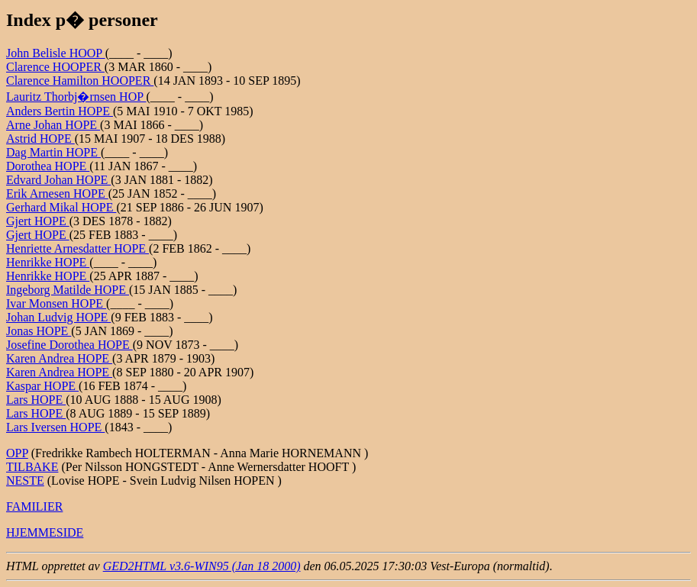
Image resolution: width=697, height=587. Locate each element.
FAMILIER (34, 506)
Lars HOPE (36, 399)
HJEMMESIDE (44, 532)
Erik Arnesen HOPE (57, 193)
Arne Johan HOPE (53, 124)
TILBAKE (32, 466)
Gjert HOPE (37, 220)
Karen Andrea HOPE (59, 358)
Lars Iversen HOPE (55, 427)
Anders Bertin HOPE (59, 111)
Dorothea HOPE (47, 166)
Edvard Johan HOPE (58, 179)
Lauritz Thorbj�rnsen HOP (76, 96)
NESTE (25, 480)
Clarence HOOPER (55, 66)
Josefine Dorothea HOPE (69, 344)
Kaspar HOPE (42, 385)
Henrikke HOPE (47, 262)
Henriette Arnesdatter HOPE (77, 248)
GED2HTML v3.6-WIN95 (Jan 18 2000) (202, 566)
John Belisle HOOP (55, 53)
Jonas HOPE (38, 330)
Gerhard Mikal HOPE (61, 207)
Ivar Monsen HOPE (56, 303)
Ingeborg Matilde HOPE (67, 289)
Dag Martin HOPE (53, 152)
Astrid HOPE (40, 138)
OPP (17, 453)
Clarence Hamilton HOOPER (79, 80)
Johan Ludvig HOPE (58, 317)
